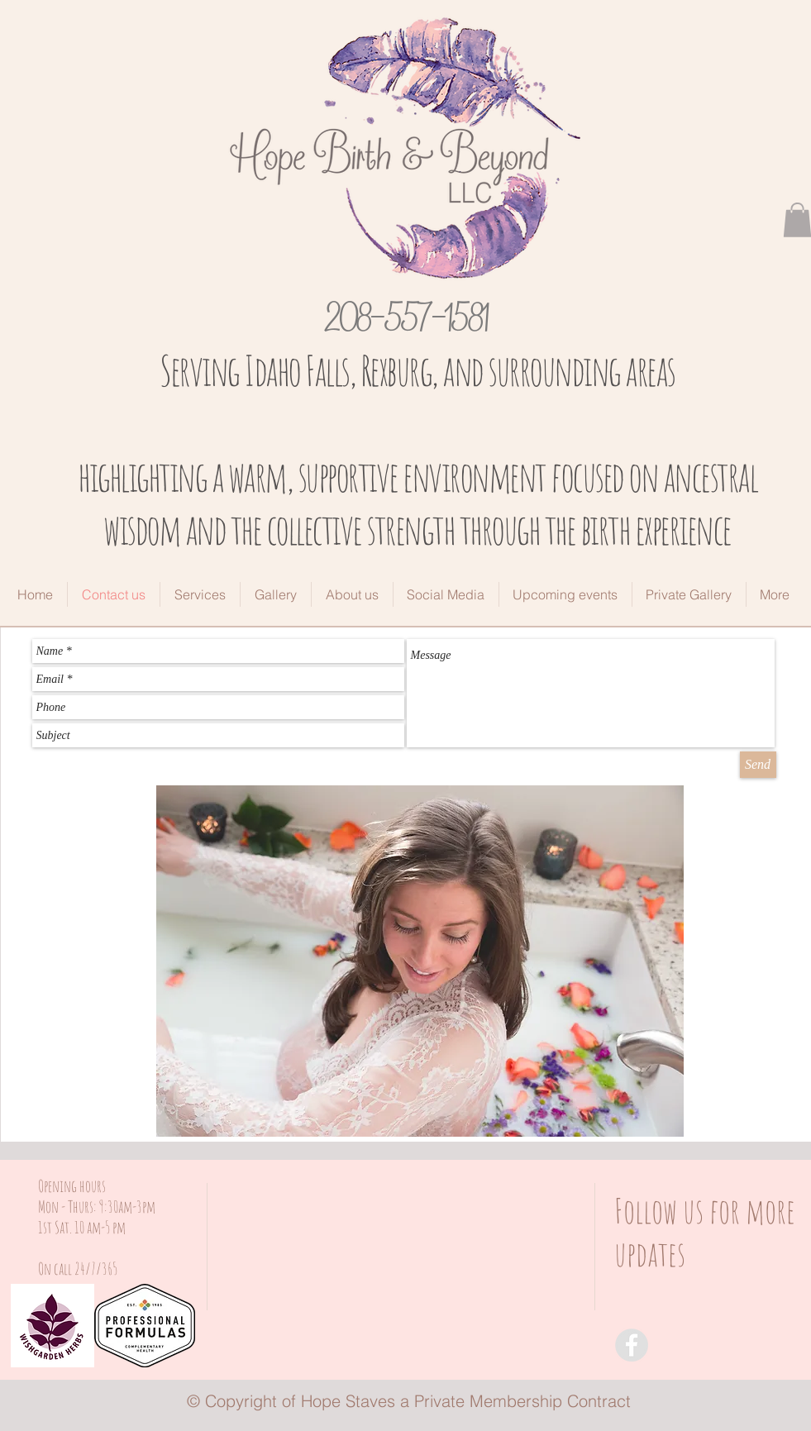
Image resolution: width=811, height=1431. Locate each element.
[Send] (758, 764)
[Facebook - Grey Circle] (631, 1345)
